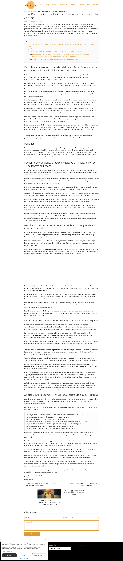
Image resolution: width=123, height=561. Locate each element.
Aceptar (9, 555)
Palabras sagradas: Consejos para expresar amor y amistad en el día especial (55, 56)
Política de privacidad (79, 547)
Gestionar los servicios (7, 551)
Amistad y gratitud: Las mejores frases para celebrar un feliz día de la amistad (55, 59)
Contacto (96, 5)
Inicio (42, 5)
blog (47, 5)
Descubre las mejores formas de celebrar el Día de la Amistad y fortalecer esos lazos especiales (60, 54)
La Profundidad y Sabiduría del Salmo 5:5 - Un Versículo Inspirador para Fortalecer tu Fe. (41, 484)
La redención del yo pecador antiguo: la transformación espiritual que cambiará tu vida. (82, 484)
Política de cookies (24, 558)
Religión (53, 5)
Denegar (24, 555)
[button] (45, 540)
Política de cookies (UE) (80, 545)
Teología (72, 5)
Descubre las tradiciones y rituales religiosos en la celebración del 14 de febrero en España (56, 51)
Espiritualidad (63, 5)
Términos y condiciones (80, 549)
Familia (88, 5)
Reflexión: (32, 49)
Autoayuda (80, 5)
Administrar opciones (39, 555)
